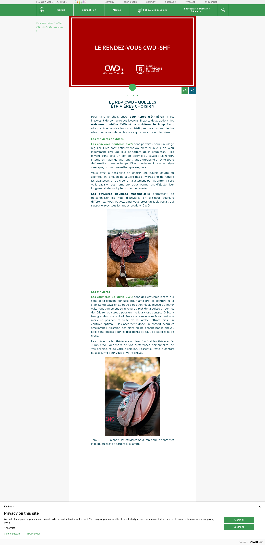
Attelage (190, 2)
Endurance (211, 2)
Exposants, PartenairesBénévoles (197, 10)
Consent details (12, 533)
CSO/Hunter (130, 2)
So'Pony (109, 2)
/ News (50, 23)
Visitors (60, 10)
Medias (117, 10)
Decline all (239, 527)
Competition (89, 10)
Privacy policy (33, 533)
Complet (150, 2)
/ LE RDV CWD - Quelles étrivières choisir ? (49, 27)
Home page (41, 23)
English (9, 506)
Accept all (239, 520)
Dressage (170, 2)
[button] (61, 10)
